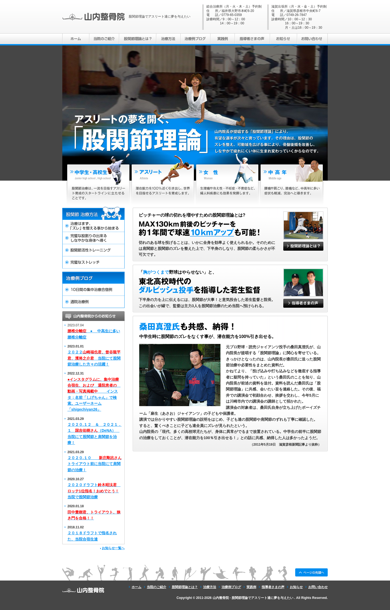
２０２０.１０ (94, 464)
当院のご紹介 (156, 587)
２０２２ (94, 358)
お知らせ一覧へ (113, 548)
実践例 (251, 587)
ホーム (136, 587)
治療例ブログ (231, 587)
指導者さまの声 (273, 587)
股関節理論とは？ (185, 587)
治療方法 (209, 587)
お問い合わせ (318, 587)
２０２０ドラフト (94, 491)
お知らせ (296, 587)
